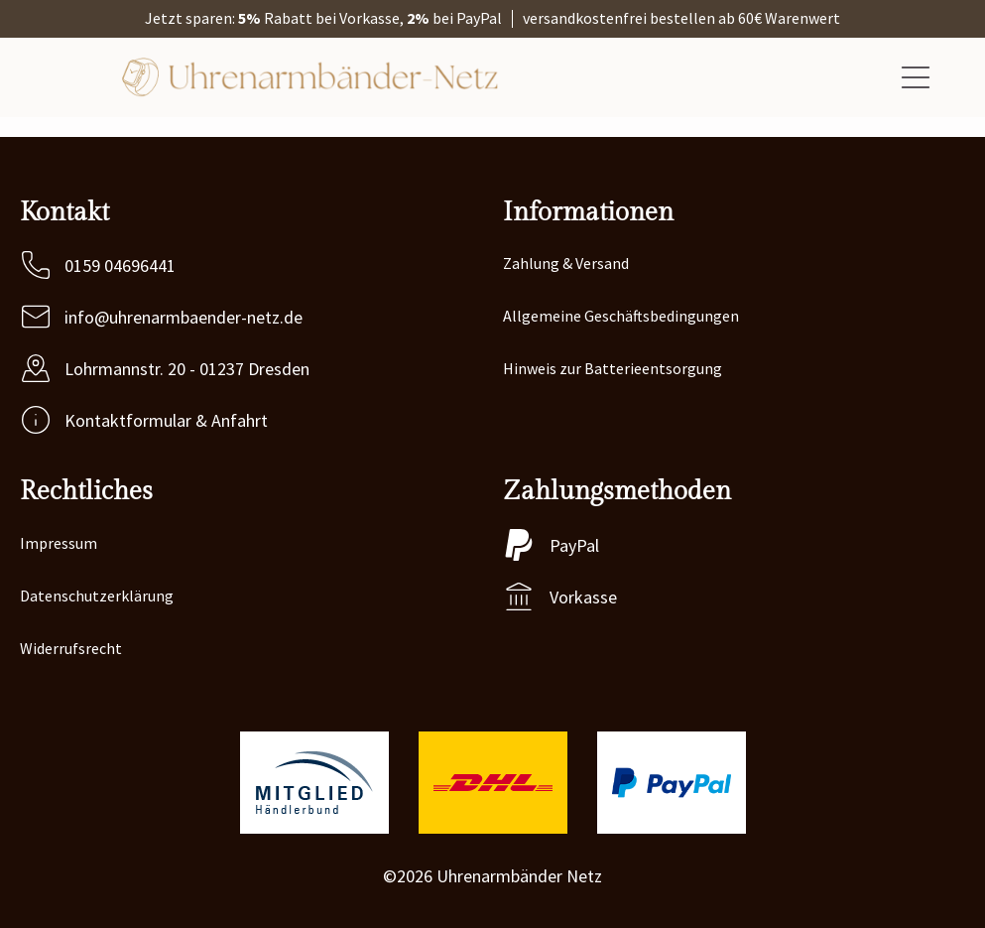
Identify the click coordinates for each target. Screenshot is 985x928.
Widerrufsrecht (71, 648)
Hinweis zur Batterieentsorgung (612, 368)
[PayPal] (519, 545)
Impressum (58, 543)
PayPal (574, 545)
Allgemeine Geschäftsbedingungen (621, 316)
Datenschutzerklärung (97, 595)
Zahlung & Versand (566, 263)
